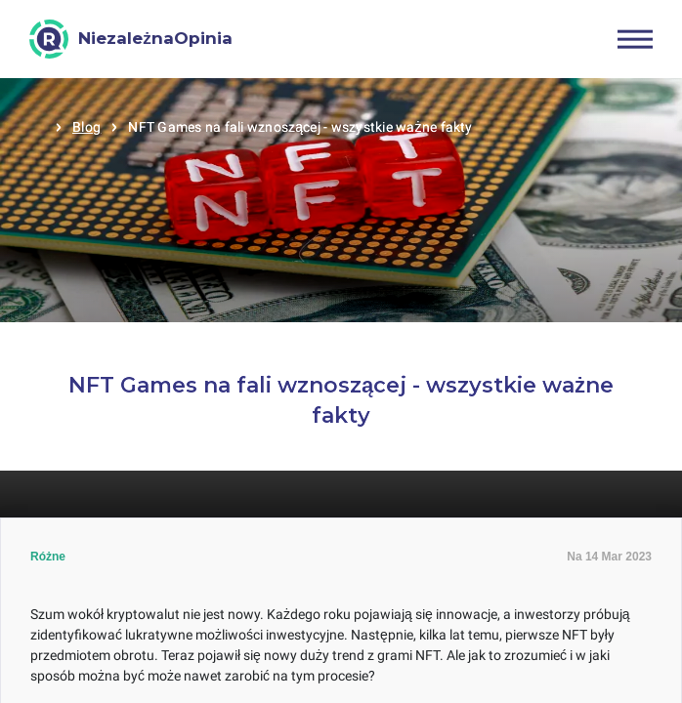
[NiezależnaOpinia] (131, 39)
